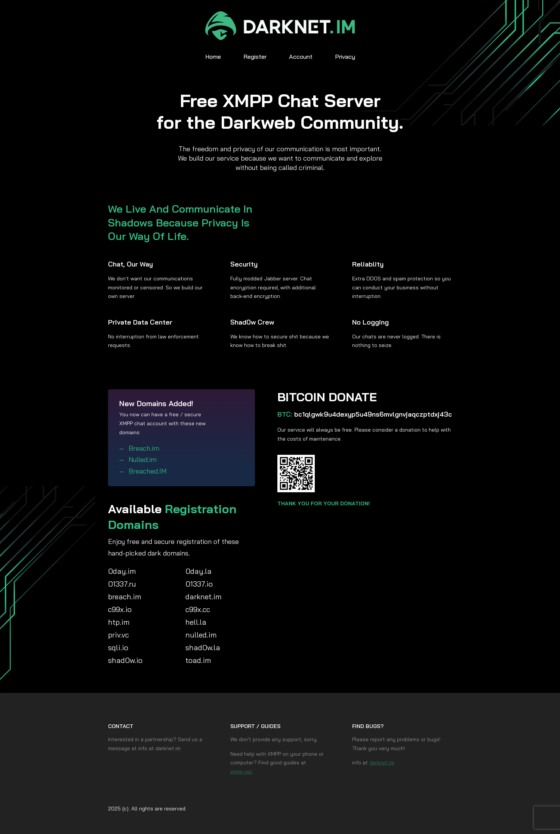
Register (255, 56)
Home (213, 56)
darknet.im (381, 762)
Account (301, 56)
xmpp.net (241, 771)
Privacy (345, 56)
